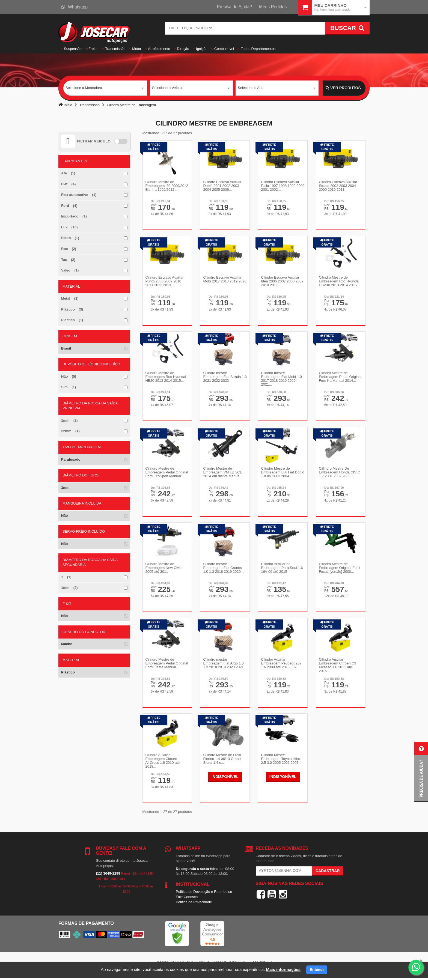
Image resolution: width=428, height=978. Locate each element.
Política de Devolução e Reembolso (204, 892)
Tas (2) (68, 260)
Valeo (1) (70, 270)
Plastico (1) (72, 320)
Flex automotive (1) (78, 195)
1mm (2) (69, 420)
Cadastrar (328, 871)
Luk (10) (69, 227)
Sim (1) (68, 387)
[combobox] (105, 88)
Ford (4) (69, 206)
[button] (421, 772)
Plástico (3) (72, 309)
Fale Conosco (187, 897)
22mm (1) (70, 431)
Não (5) (68, 376)
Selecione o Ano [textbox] (250, 88)
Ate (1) (68, 173)
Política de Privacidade (194, 902)
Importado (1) (74, 216)
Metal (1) (70, 298)
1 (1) (66, 577)
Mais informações (283, 969)
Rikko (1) (70, 238)
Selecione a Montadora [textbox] (84, 88)
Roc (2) (68, 249)
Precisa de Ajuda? (234, 6)
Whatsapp (74, 7)
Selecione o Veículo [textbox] (167, 88)
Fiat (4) (68, 184)
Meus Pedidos (273, 6)
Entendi (317, 969)
